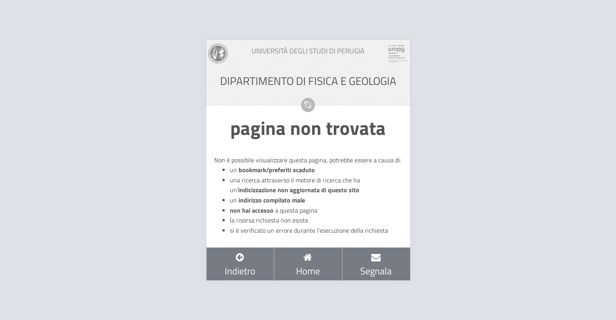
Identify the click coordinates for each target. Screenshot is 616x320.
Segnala (376, 265)
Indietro (240, 265)
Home (308, 265)
